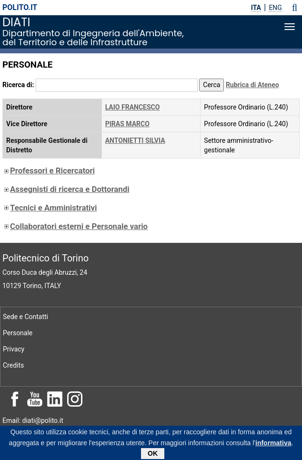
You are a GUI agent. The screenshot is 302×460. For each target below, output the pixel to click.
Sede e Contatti (25, 316)
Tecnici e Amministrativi (49, 207)
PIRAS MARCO (127, 124)
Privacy (13, 349)
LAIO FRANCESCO (132, 107)
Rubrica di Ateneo (252, 85)
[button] (295, 7)
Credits (13, 365)
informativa (273, 444)
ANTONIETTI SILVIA (135, 140)
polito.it (19, 7)
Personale (17, 333)
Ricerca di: (18, 85)
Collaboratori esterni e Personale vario (75, 226)
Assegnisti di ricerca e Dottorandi (66, 189)
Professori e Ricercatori (48, 170)
